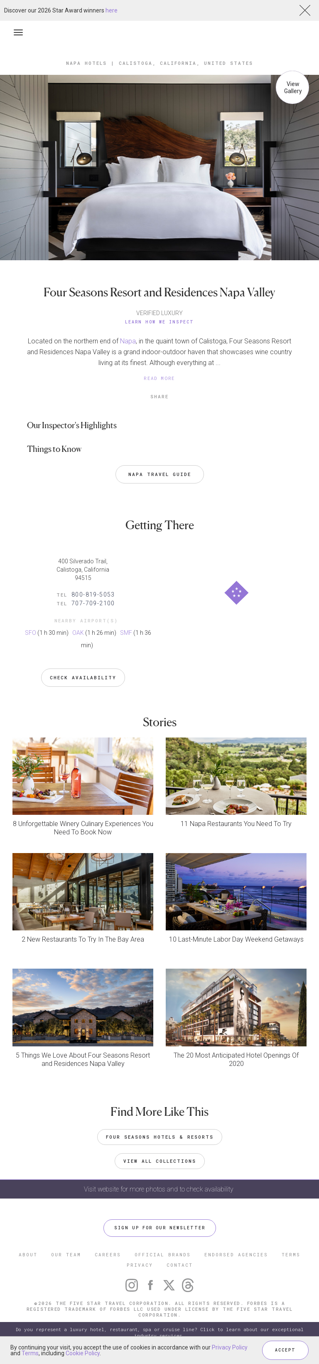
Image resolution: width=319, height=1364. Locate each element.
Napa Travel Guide (159, 474)
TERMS (291, 1254)
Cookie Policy (83, 1353)
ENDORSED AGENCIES (236, 1254)
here (112, 10)
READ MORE (159, 378)
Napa (128, 341)
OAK (78, 632)
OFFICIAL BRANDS (163, 1254)
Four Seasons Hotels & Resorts (159, 1137)
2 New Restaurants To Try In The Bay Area (83, 939)
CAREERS (108, 1254)
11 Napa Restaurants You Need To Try (236, 824)
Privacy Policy (230, 1347)
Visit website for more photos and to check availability (159, 1189)
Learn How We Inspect (159, 322)
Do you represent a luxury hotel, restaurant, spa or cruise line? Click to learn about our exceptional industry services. (160, 1332)
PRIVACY (140, 1265)
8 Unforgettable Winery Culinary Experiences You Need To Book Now (83, 828)
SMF (126, 632)
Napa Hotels (86, 63)
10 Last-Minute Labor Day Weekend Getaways (236, 939)
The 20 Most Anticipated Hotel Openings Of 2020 (236, 1059)
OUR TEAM (66, 1254)
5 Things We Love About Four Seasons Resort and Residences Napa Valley (83, 1059)
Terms (30, 1353)
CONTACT (180, 1265)
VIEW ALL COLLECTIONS (159, 1161)
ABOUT (28, 1254)
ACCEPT (285, 1350)
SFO (30, 632)
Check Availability (83, 677)
